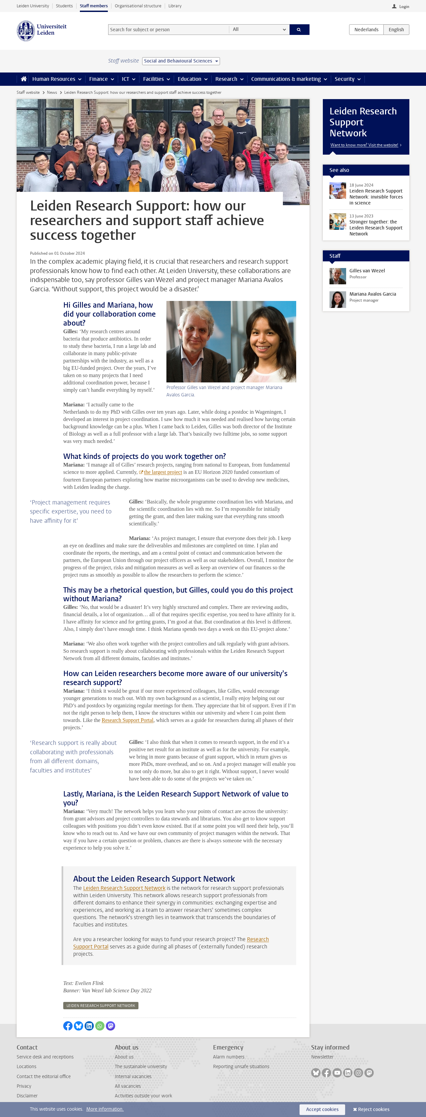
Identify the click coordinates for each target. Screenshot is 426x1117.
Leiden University (33, 6)
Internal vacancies (133, 1076)
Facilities (153, 78)
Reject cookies (373, 1109)
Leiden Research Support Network (124, 888)
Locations (26, 1066)
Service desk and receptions (45, 1057)
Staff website (28, 92)
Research (226, 78)
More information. (105, 1109)
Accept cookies (322, 1109)
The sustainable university (141, 1066)
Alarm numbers (228, 1057)
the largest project (163, 472)
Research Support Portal (128, 720)
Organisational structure (138, 6)
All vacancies (128, 1086)
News (52, 92)
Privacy (24, 1086)
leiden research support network (101, 1005)
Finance (98, 78)
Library (174, 6)
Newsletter (322, 1057)
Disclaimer (27, 1096)
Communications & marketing (286, 78)
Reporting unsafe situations (241, 1066)
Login (404, 6)
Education (189, 78)
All (236, 29)
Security (344, 78)
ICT (125, 78)
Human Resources (53, 78)
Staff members (94, 6)
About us (124, 1057)
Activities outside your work (143, 1096)
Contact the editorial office (44, 1076)
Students (64, 6)
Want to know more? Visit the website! (364, 145)
